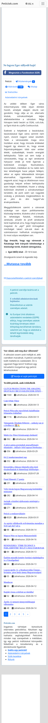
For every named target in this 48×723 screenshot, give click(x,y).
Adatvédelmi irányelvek (16, 97)
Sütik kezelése (14, 656)
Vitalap (32, 86)
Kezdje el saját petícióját (24, 376)
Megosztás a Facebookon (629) (21, 72)
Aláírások (14, 86)
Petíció (8, 81)
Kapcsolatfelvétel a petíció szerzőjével (23, 278)
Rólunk (11, 659)
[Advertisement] (24, 36)
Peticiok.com (10, 3)
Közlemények (25, 81)
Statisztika (11, 92)
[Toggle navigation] (42, 3)
